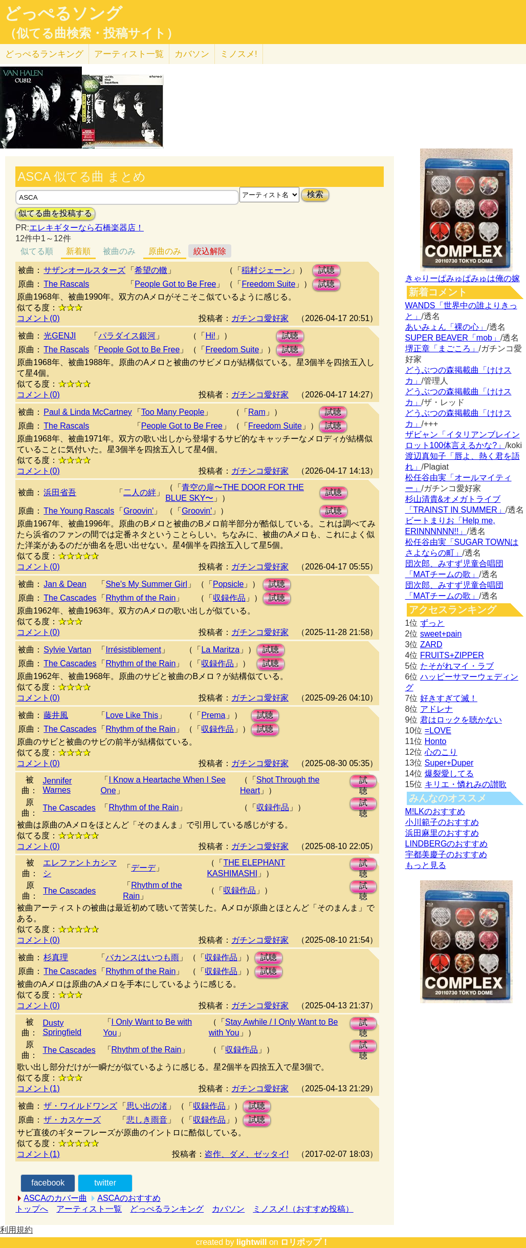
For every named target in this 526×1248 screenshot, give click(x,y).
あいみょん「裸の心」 (446, 327)
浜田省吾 (59, 492)
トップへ (31, 1208)
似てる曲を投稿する (55, 213)
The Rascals (66, 284)
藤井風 (55, 715)
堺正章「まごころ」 (442, 348)
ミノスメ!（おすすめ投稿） (303, 1208)
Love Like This (131, 715)
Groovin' (138, 510)
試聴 (326, 270)
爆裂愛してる (449, 773)
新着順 (78, 251)
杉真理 (55, 957)
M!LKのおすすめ (435, 811)
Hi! (210, 335)
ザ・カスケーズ (72, 1119)
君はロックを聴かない (461, 719)
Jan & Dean (64, 584)
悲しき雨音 (146, 1119)
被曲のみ (119, 251)
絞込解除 (209, 251)
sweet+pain (441, 633)
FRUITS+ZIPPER (452, 655)
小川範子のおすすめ (442, 822)
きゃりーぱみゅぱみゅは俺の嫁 (462, 278)
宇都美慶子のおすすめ (446, 854)
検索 (315, 194)
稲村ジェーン (266, 270)
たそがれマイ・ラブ (457, 666)
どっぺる (44, 54)
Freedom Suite (268, 284)
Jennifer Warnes (57, 785)
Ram (257, 412)
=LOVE (438, 730)
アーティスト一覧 (89, 1208)
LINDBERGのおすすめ (446, 843)
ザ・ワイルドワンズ (80, 1106)
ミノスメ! (238, 54)
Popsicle (228, 584)
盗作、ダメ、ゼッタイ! (247, 1154)
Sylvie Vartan (67, 649)
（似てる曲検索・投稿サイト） (91, 33)
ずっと (432, 623)
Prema (213, 715)
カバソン (191, 54)
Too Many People (173, 412)
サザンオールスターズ (84, 270)
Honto (436, 741)
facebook (47, 1182)
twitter (105, 1182)
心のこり (441, 752)
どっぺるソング (63, 13)
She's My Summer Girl (146, 584)
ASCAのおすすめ (129, 1198)
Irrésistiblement (133, 649)
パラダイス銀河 (127, 335)
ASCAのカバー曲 (55, 1198)
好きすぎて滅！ (448, 698)
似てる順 (36, 251)
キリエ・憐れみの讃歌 (466, 784)
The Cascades (69, 598)
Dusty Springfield (62, 1028)
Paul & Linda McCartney (87, 412)
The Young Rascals (78, 510)
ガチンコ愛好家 (260, 318)
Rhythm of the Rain (140, 598)
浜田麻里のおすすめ (442, 833)
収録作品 (229, 598)
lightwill (251, 1242)
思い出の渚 (146, 1106)
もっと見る (425, 865)
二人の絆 (139, 492)
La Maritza (220, 649)
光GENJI (59, 335)
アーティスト (129, 54)
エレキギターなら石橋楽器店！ (86, 227)
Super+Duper (449, 762)
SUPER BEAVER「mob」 (452, 337)
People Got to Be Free (175, 284)
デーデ (143, 867)
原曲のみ (164, 251)
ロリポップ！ (305, 1242)
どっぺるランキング (167, 1208)
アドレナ (436, 709)
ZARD (431, 644)
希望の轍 (151, 270)
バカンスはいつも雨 (142, 957)
